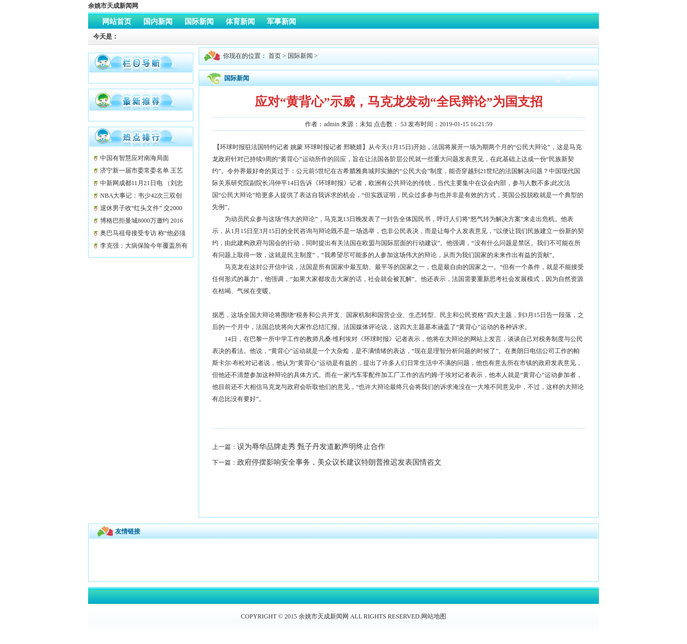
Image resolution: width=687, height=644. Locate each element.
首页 (274, 55)
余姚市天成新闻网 (113, 5)
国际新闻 (300, 55)
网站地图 (433, 616)
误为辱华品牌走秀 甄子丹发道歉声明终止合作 (311, 447)
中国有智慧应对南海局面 (134, 158)
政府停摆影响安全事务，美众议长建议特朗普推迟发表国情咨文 (339, 462)
